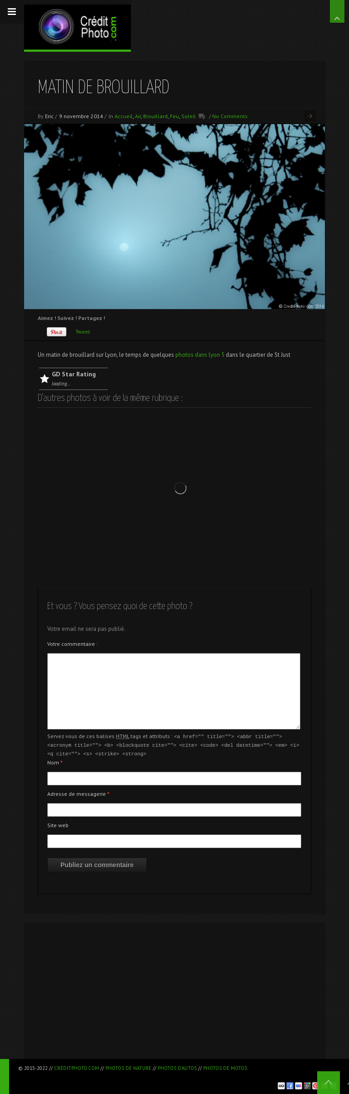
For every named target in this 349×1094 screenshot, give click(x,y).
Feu (174, 116)
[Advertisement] (174, 989)
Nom (55, 761)
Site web (58, 823)
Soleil (188, 116)
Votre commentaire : (72, 643)
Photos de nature (128, 1068)
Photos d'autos (177, 1068)
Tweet (82, 331)
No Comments (230, 116)
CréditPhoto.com (76, 1068)
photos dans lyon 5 (199, 355)
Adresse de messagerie (78, 792)
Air (138, 116)
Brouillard (155, 116)
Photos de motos (225, 1068)
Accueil (124, 116)
